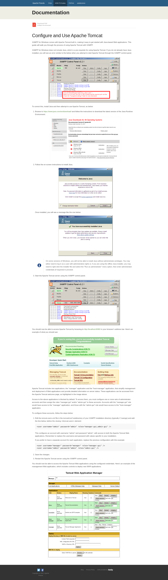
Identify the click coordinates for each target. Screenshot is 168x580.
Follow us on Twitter (38, 570)
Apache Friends (39, 3)
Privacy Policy (90, 569)
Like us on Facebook (42, 570)
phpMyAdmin (81, 3)
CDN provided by (105, 569)
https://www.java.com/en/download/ (57, 112)
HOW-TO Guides (60, 3)
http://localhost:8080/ (92, 329)
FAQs (50, 3)
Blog (82, 569)
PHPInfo (71, 3)
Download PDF (44, 24)
